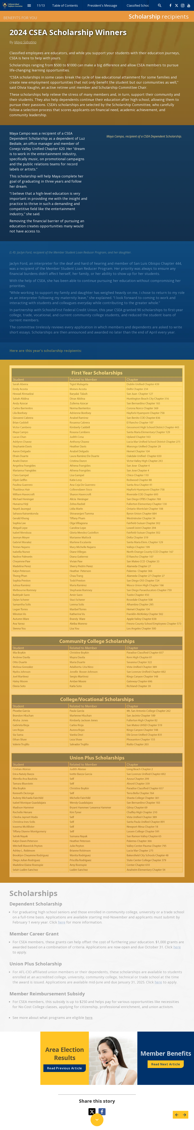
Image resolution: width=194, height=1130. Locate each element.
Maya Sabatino (25, 42)
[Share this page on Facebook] (102, 1111)
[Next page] (184, 1115)
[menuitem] (65, 5)
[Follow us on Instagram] (182, 5)
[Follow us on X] (176, 5)
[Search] (159, 5)
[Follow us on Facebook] (170, 5)
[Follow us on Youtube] (188, 5)
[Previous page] (177, 1115)
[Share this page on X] (91, 1111)
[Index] (29, 5)
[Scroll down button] (97, 1119)
